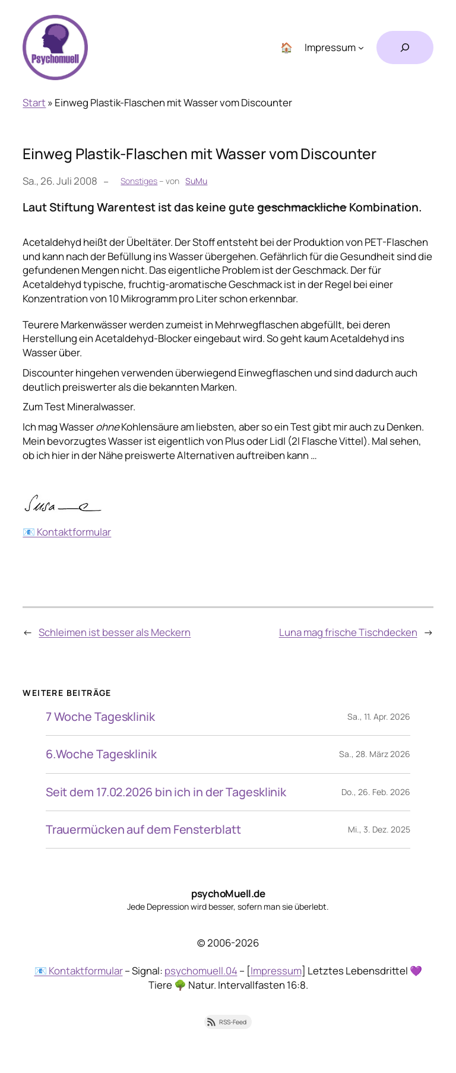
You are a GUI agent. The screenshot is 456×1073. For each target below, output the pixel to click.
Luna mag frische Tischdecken (348, 632)
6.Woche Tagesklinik (101, 754)
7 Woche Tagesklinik (100, 716)
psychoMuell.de (228, 893)
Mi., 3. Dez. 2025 (379, 829)
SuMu (196, 180)
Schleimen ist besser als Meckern (115, 632)
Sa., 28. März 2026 (374, 753)
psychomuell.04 (201, 970)
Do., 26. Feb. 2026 (375, 791)
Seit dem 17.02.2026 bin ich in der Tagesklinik (166, 792)
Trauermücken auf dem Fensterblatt (143, 829)
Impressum (276, 970)
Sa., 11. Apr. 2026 (378, 716)
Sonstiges (139, 180)
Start (34, 102)
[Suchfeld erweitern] (404, 47)
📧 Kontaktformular (67, 532)
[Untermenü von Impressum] (361, 47)
